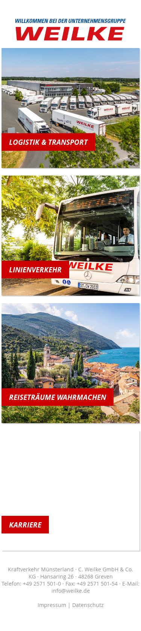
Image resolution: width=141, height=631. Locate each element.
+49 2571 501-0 (42, 583)
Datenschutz (88, 604)
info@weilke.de (71, 590)
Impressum (52, 604)
